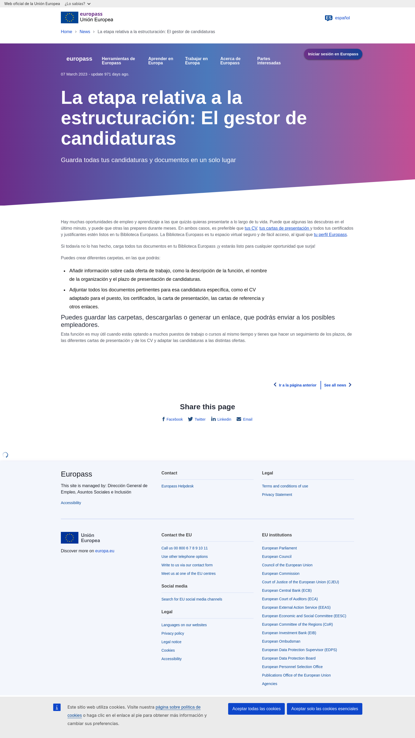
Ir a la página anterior (298, 385)
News (85, 31)
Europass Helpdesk (177, 486)
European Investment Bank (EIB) (289, 633)
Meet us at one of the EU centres (188, 573)
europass (79, 58)
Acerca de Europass (230, 61)
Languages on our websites (184, 625)
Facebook (174, 419)
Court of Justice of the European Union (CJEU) (300, 582)
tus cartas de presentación (284, 228)
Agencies (269, 684)
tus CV (251, 228)
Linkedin (223, 419)
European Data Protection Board (288, 658)
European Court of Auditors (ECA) (290, 599)
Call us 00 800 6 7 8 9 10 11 (184, 548)
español (337, 18)
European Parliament (279, 548)
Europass (76, 474)
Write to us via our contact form (187, 565)
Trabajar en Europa (196, 61)
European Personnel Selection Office (292, 667)
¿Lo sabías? (78, 3)
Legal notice (171, 642)
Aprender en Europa (160, 61)
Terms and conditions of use (285, 486)
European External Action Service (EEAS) (296, 607)
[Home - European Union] (87, 18)
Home (66, 31)
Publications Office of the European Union (296, 675)
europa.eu (104, 551)
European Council (276, 556)
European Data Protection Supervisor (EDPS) (299, 650)
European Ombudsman (281, 641)
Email (247, 419)
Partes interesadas (269, 61)
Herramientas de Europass (118, 61)
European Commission (281, 573)
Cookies (168, 650)
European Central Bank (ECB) (287, 590)
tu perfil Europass (330, 234)
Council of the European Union (287, 565)
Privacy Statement (277, 494)
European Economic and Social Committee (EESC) (304, 616)
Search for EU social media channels (191, 599)
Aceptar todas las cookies (256, 708)
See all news (335, 385)
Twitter (200, 419)
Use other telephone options (184, 556)
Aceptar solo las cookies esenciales (324, 708)
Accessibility (71, 503)
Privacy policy (172, 633)
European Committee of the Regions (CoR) (297, 624)
